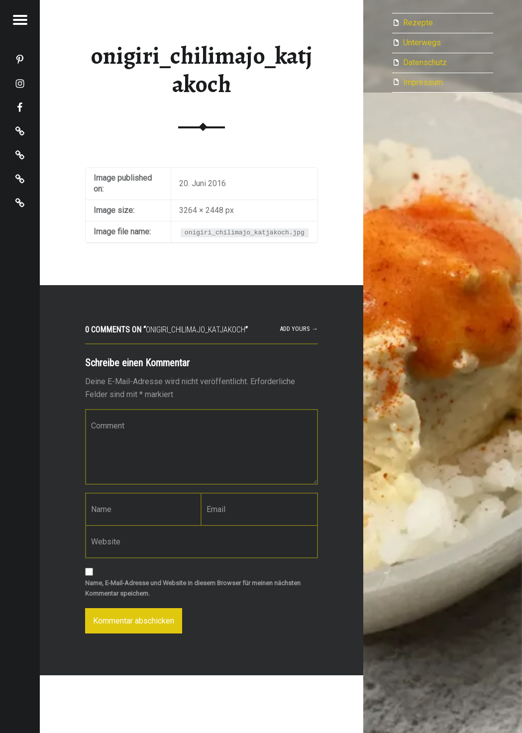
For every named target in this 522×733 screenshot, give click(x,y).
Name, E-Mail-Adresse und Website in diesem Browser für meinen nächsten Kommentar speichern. (193, 588)
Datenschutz (425, 62)
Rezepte (418, 22)
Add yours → (299, 328)
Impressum (423, 82)
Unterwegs (422, 42)
